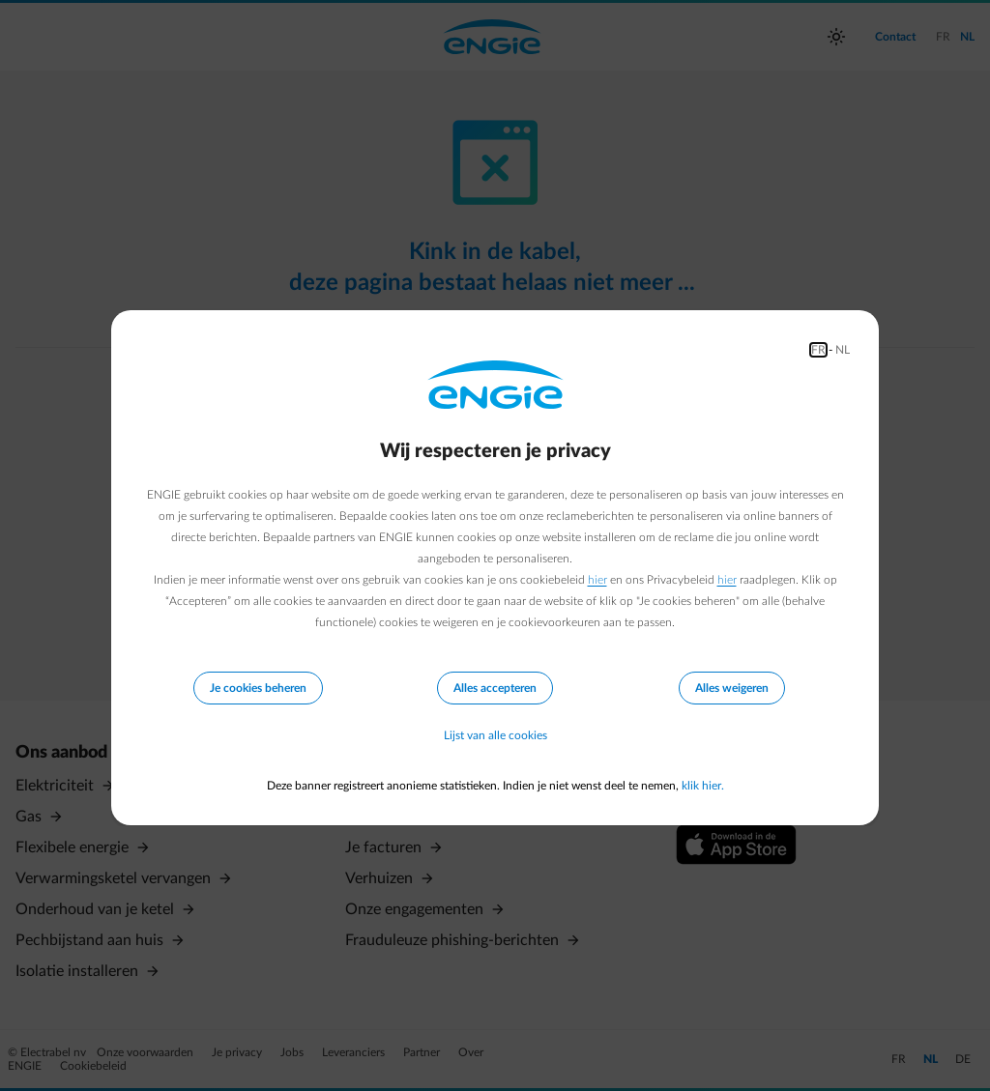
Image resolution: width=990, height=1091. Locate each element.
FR (818, 350)
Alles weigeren (732, 688)
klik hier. (703, 785)
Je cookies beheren (258, 688)
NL (842, 350)
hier (597, 580)
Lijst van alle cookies (495, 735)
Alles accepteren (495, 688)
